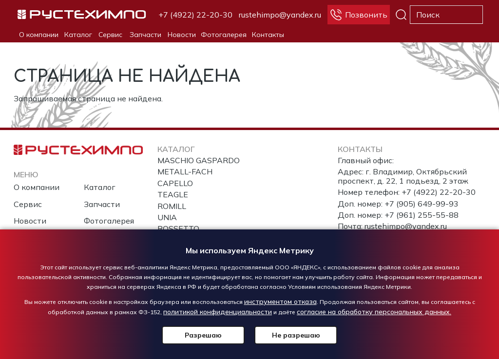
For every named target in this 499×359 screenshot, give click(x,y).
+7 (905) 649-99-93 (421, 203)
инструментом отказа (280, 301)
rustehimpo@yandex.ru (280, 14)
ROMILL (171, 206)
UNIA (167, 217)
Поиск (401, 14)
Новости (182, 34)
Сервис (110, 34)
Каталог (78, 34)
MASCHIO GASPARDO (198, 160)
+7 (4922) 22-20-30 (195, 14)
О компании (38, 34)
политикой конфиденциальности (217, 311)
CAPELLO (175, 183)
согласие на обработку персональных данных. (374, 311)
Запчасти (145, 34)
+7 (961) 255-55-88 (421, 215)
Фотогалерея (224, 34)
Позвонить (366, 14)
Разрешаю (203, 335)
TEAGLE (172, 194)
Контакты (268, 34)
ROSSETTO (178, 228)
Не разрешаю (296, 335)
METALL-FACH (184, 171)
